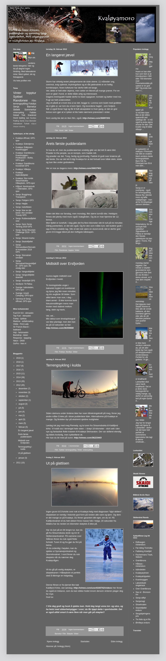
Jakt (66, 130)
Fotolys (62, 352)
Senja (16, 106)
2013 (18, 381)
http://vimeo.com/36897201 (96, 118)
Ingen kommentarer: (77, 126)
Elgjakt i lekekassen (151, 253)
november (23, 392)
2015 (18, 373)
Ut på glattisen (57, 463)
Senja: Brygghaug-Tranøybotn (24, 195)
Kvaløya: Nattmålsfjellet (22, 173)
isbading (22, 126)
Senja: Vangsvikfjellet (25, 271)
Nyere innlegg (53, 641)
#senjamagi (150, 332)
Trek (23, 115)
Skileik (16, 109)
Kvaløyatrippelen (143, 576)
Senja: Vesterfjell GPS (25, 281)
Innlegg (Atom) (63, 646)
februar (22, 427)
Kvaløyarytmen (142, 573)
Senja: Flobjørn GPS (25, 200)
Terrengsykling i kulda (63, 365)
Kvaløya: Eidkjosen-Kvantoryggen (24, 148)
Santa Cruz (24, 121)
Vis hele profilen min (22, 81)
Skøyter (70, 634)
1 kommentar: (74, 446)
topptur (71, 250)
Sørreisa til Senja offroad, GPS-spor (24, 300)
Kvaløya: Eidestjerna (25, 144)
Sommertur (30, 109)
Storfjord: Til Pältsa (24, 284)
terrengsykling (70, 450)
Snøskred (32, 115)
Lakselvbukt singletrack (141, 584)
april (21, 419)
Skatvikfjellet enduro (141, 609)
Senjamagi (140, 601)
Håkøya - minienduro (140, 565)
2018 (18, 362)
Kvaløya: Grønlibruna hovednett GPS (25, 164)
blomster (32, 121)
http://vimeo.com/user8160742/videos (93, 588)
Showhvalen (141, 604)
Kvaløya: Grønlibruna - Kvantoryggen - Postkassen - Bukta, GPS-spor (26, 156)
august (22, 404)
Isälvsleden (140, 569)
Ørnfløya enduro (143, 623)
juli (20, 408)
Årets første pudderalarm (66, 144)
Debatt (16, 115)
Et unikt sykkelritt (151, 140)
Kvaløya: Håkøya (23, 169)
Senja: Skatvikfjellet (24, 241)
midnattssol (17, 124)
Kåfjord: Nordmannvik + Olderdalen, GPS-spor (25, 188)
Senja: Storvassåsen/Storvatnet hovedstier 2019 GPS (26, 248)
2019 (18, 358)
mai (20, 415)
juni (20, 412)
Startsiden (85, 641)
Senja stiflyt (141, 598)
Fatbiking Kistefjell (144, 551)
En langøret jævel (60, 55)
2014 (18, 377)
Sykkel (61, 450)
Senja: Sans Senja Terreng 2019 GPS (24, 225)
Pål (32, 53)
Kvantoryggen (142, 579)
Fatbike (33, 112)
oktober (22, 396)
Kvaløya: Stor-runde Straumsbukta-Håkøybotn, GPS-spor (25, 180)
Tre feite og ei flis (143, 619)
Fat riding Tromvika (144, 548)
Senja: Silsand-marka (25, 238)
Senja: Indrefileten (24, 207)
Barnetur (58, 634)
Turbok (26, 124)
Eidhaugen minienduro (140, 543)
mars (21, 423)
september (23, 400)
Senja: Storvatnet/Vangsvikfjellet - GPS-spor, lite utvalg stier (26, 264)
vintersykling (88, 450)
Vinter (71, 130)
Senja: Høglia (21, 203)
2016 (18, 370)
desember (23, 388)
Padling (16, 121)
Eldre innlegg (116, 641)
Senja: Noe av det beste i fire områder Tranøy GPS (24, 212)
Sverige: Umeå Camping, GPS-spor (24, 294)
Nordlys (69, 352)
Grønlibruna (141, 560)
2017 (18, 366)
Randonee (63, 250)
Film (56, 130)
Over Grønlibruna (143, 589)
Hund (61, 130)
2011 (18, 463)
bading (22, 118)
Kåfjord (33, 124)
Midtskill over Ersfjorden (65, 264)
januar (22, 458)
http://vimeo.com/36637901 (87, 168)
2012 (18, 385)
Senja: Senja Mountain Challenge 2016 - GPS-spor (26, 232)
